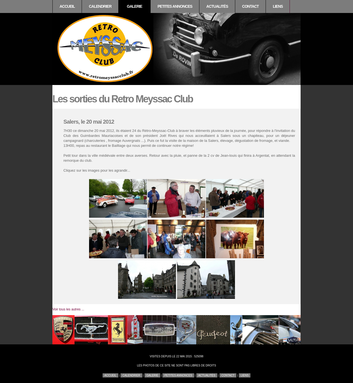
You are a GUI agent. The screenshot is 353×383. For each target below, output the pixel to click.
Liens (278, 6)
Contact (250, 6)
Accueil (67, 6)
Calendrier (100, 6)
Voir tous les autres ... (68, 309)
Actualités (217, 6)
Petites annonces (174, 6)
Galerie (134, 6)
